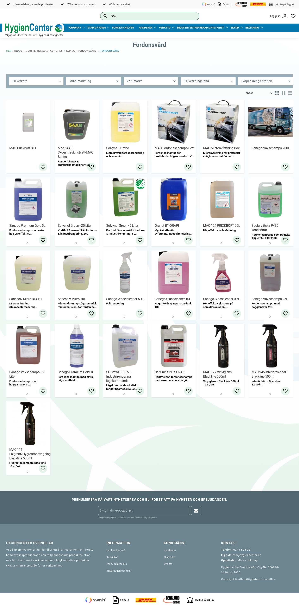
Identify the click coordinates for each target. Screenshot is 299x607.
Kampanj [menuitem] (75, 27)
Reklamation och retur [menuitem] (119, 570)
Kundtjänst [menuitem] (170, 550)
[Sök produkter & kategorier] (145, 16)
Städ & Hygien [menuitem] (96, 27)
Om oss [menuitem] (168, 564)
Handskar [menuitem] (145, 27)
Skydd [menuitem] (235, 27)
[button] (293, 16)
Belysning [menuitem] (252, 27)
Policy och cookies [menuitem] (116, 564)
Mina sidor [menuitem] (169, 557)
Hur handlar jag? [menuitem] (115, 550)
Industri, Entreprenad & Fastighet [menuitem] (200, 27)
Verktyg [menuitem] (164, 27)
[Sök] (193, 16)
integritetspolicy (150, 517)
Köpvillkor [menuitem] (112, 557)
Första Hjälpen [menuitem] (123, 27)
